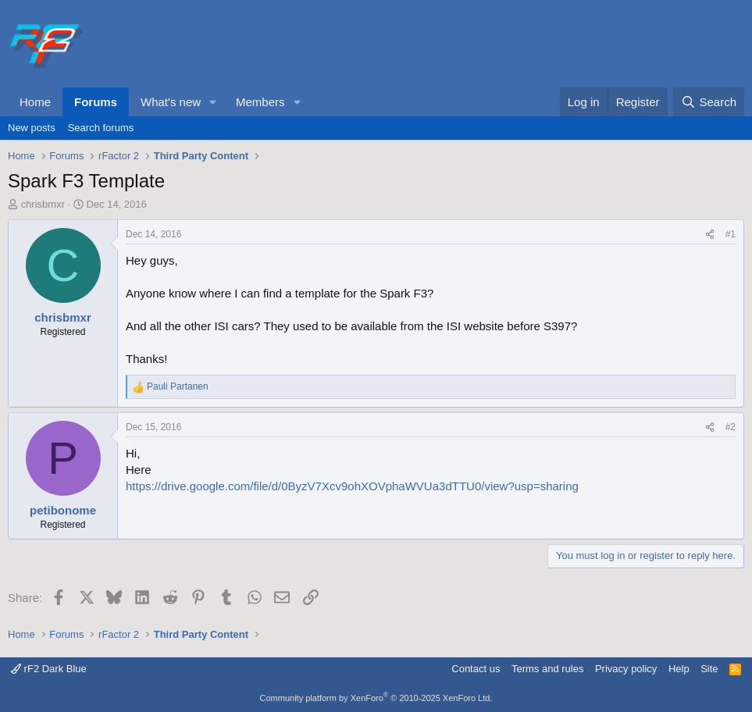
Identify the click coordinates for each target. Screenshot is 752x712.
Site (709, 669)
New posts (31, 128)
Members (260, 102)
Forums (95, 102)
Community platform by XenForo (376, 698)
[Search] (708, 101)
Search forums (101, 128)
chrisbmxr (43, 204)
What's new (171, 102)
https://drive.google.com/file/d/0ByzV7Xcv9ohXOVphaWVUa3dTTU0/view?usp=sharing (352, 486)
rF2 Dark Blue (49, 669)
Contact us (475, 669)
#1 (730, 234)
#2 (730, 427)
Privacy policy (626, 669)
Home (35, 102)
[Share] (710, 235)
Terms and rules (547, 669)
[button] (213, 101)
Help (679, 669)
